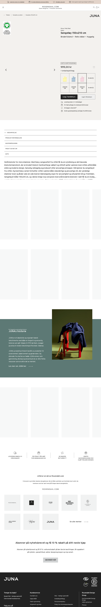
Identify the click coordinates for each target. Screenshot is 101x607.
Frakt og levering (35, 601)
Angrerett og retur (35, 604)
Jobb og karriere (87, 602)
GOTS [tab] (7, 154)
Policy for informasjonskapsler (63, 604)
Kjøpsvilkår (33, 599)
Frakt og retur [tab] (11, 149)
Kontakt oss (33, 596)
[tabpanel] (50, 170)
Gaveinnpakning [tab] (11, 143)
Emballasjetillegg (59, 599)
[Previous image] (6, 70)
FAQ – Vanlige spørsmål (61, 596)
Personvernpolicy (59, 601)
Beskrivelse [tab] (12, 133)
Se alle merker (79, 522)
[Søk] (94, 7)
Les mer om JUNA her (21, 366)
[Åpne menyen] (3, 7)
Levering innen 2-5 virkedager (17, 2)
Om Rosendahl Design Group (88, 599)
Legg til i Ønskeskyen (87, 97)
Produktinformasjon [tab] (13, 138)
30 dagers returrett (60, 2)
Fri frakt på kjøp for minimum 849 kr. (40, 2)
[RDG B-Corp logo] (94, 582)
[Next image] (55, 70)
